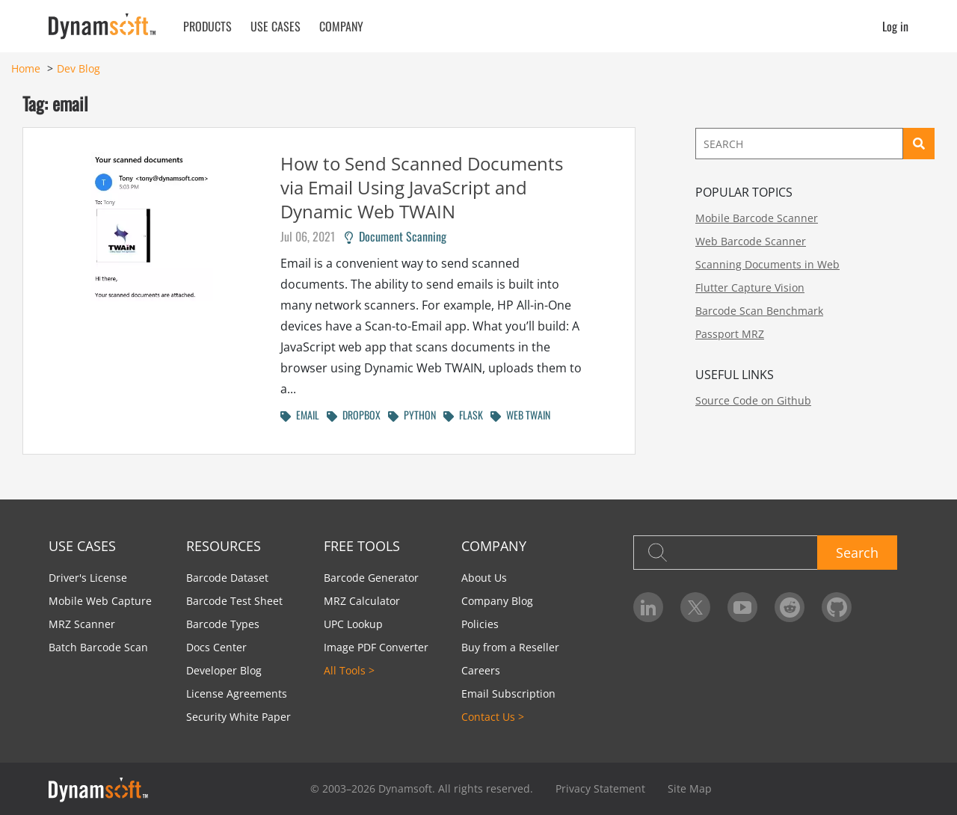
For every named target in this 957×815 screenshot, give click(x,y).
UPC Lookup (353, 624)
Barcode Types (222, 624)
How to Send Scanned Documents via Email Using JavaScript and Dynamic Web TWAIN (421, 187)
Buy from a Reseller (510, 647)
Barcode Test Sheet (234, 601)
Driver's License (88, 577)
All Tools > (349, 670)
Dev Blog (78, 68)
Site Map (690, 788)
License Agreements (236, 693)
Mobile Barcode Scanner (756, 218)
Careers (480, 670)
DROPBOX (354, 414)
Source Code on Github (753, 400)
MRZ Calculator (362, 601)
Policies (480, 624)
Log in (895, 26)
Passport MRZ (729, 334)
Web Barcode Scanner (750, 241)
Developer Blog (224, 670)
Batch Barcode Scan (98, 647)
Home (25, 68)
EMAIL (299, 414)
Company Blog (497, 601)
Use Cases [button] (275, 26)
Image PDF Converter (376, 647)
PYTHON (412, 414)
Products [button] (207, 26)
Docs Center (216, 647)
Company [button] (341, 26)
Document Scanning (395, 236)
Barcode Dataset (227, 577)
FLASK (463, 414)
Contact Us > (492, 717)
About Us (484, 577)
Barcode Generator (371, 577)
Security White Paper (238, 717)
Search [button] (857, 553)
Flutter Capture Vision (749, 287)
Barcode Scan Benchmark (759, 311)
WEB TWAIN (520, 414)
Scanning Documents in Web (767, 264)
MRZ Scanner (82, 624)
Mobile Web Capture (100, 601)
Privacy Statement (600, 788)
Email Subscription (508, 693)
